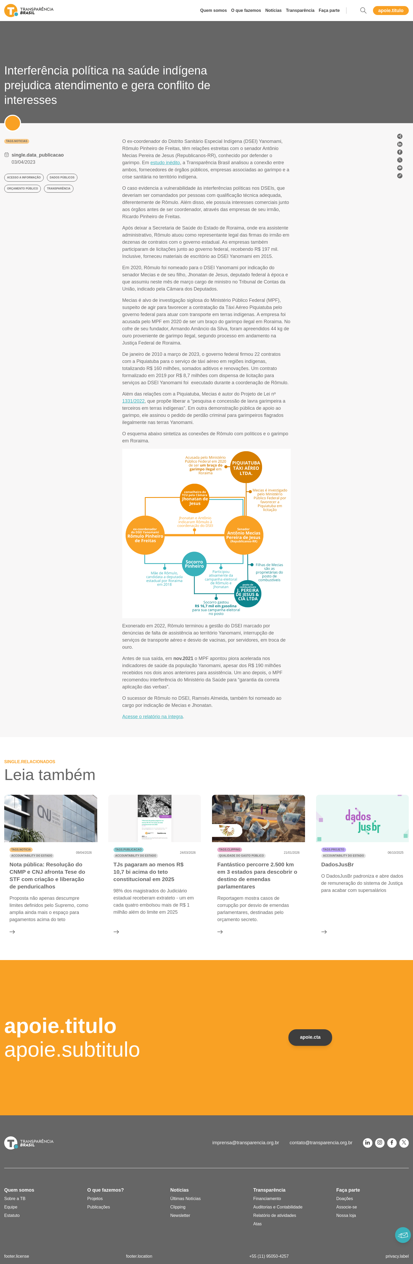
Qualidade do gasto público (241, 855)
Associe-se (346, 1207)
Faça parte (329, 10)
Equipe (10, 1207)
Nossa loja (346, 1215)
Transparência (300, 10)
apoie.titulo (391, 10)
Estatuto (12, 1215)
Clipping (177, 1207)
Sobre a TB (15, 1198)
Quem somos (213, 10)
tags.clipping (229, 849)
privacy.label (397, 1256)
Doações (344, 1198)
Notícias (273, 10)
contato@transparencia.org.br (321, 1142)
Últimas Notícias (185, 1198)
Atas (257, 1224)
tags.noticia (21, 849)
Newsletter (180, 1215)
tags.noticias (16, 141)
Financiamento (267, 1198)
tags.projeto (333, 849)
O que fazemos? (105, 1190)
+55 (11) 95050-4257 (269, 1256)
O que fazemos (246, 10)
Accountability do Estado (31, 855)
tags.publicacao (128, 849)
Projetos (95, 1198)
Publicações (98, 1207)
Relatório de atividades (274, 1215)
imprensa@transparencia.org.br (245, 1142)
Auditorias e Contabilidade (278, 1207)
